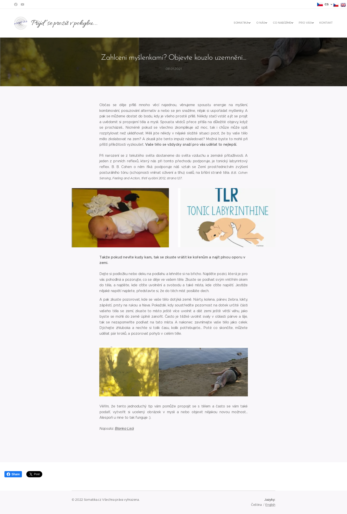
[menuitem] (304, 23)
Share (13, 474)
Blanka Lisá (124, 428)
